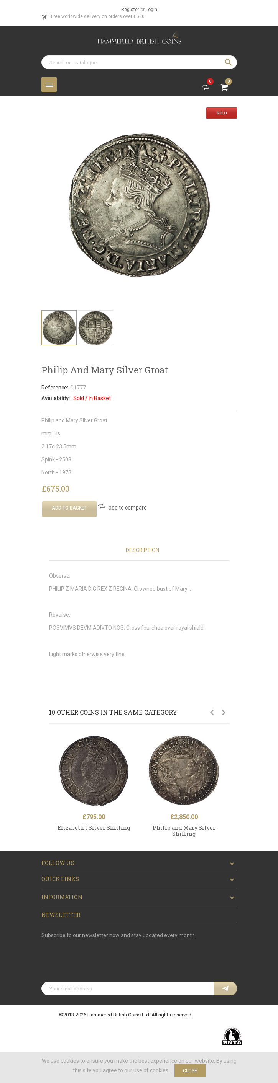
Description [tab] (142, 550)
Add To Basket (69, 508)
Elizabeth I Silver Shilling (94, 827)
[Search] (139, 62)
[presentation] (99, 963)
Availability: (55, 398)
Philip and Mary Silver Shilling (184, 830)
